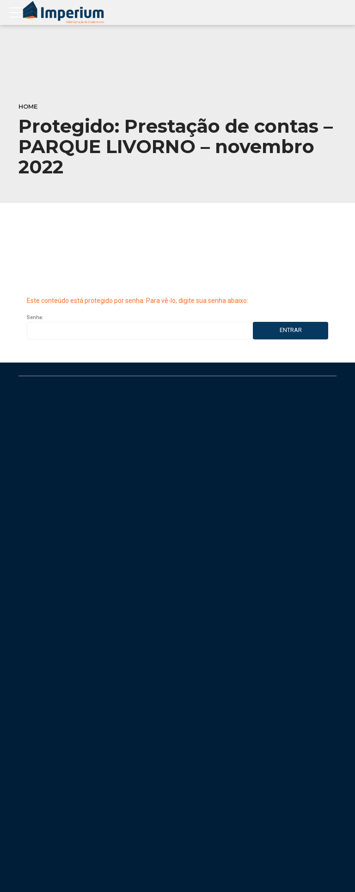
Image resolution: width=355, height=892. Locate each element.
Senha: (139, 326)
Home (27, 106)
